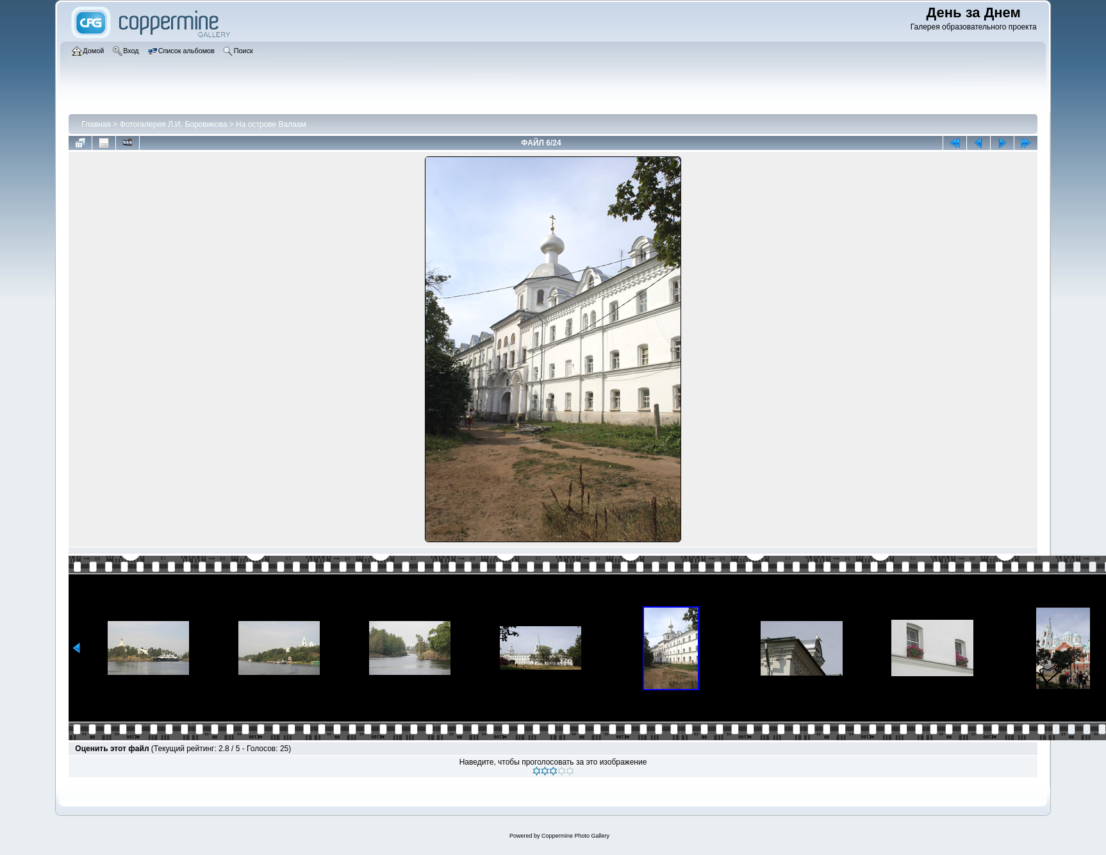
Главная (96, 124)
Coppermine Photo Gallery (575, 836)
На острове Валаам (271, 124)
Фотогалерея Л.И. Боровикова (173, 124)
